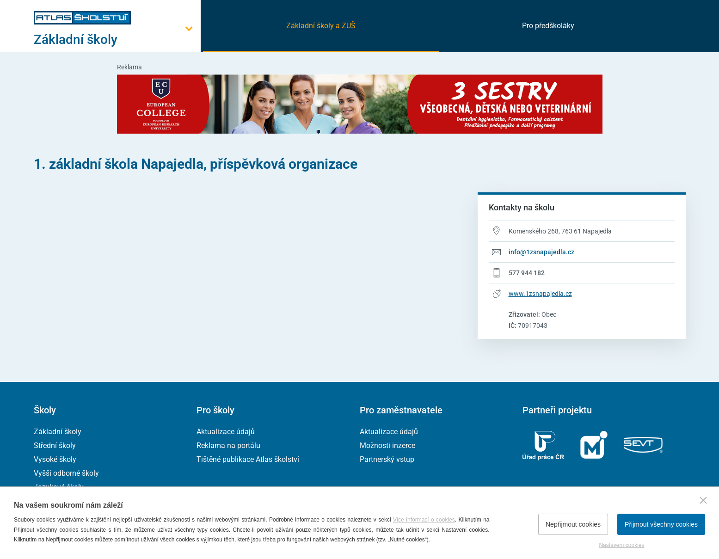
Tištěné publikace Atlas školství (248, 459)
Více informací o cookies (424, 519)
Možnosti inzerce (387, 445)
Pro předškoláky (548, 25)
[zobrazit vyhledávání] (674, 25)
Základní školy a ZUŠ (321, 25)
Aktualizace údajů (226, 431)
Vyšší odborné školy (66, 473)
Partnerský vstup (387, 459)
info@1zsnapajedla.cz (541, 252)
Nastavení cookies (621, 545)
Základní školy (57, 431)
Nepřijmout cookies (573, 524)
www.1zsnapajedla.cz (540, 293)
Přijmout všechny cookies (661, 524)
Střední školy (55, 445)
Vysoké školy (55, 459)
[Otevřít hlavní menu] (117, 39)
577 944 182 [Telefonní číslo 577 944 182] (527, 272)
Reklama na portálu (228, 445)
